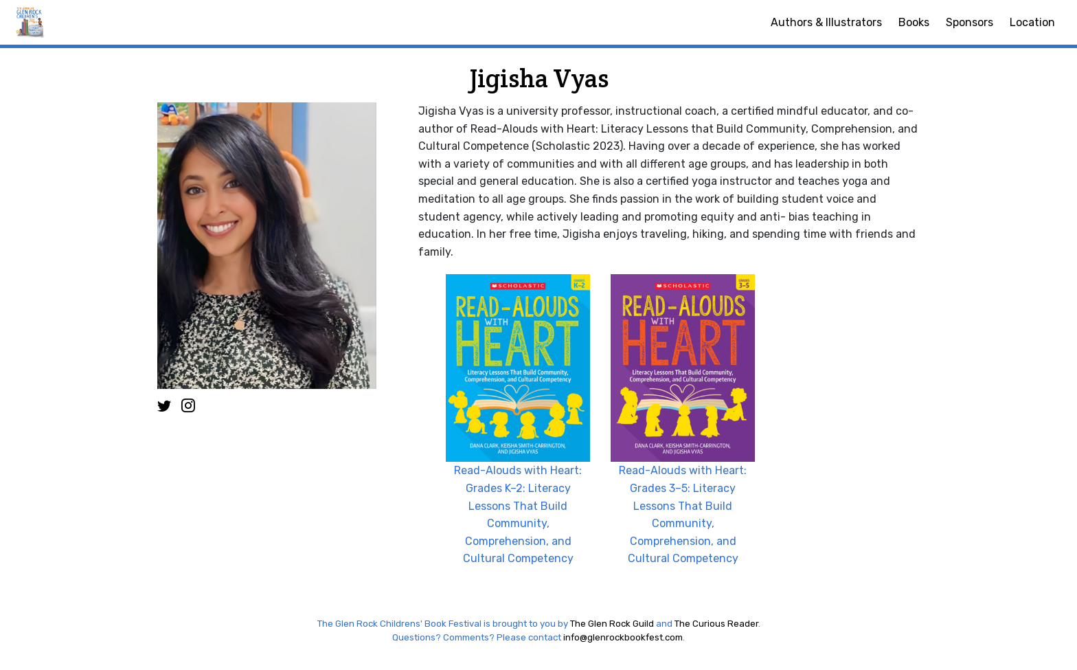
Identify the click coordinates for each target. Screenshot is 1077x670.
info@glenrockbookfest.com (623, 637)
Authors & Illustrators (826, 22)
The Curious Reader (716, 623)
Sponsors (969, 22)
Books (913, 22)
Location (1032, 22)
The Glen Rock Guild (612, 623)
